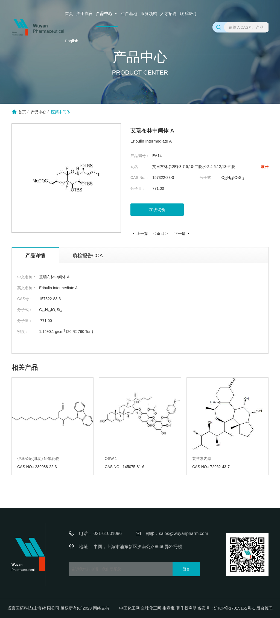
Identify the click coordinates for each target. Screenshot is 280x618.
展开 (265, 166)
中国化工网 (129, 608)
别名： (136, 166)
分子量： (138, 188)
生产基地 (129, 13)
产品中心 (107, 13)
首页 (69, 13)
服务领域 (149, 13)
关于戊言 (84, 13)
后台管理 (264, 608)
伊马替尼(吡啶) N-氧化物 (38, 458)
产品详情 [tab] (35, 255)
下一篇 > (181, 233)
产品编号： (140, 155)
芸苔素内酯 (201, 458)
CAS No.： (139, 177)
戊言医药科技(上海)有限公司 (33, 608)
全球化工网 (151, 608)
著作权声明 (186, 608)
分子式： (207, 177)
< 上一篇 (140, 233)
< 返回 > (160, 233)
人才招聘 (168, 13)
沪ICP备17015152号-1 (234, 608)
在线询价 (157, 209)
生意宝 (168, 608)
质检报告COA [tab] (87, 255)
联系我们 (188, 13)
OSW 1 (111, 458)
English (71, 41)
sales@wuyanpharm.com (183, 533)
